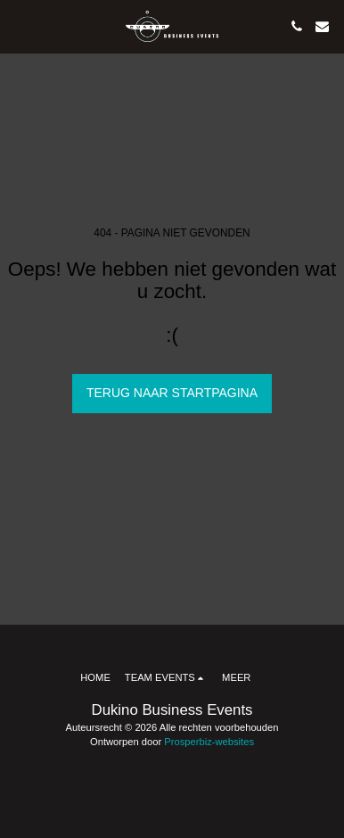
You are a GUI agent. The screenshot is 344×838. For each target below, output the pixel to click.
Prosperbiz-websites (209, 741)
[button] (19, 26)
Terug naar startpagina (172, 393)
